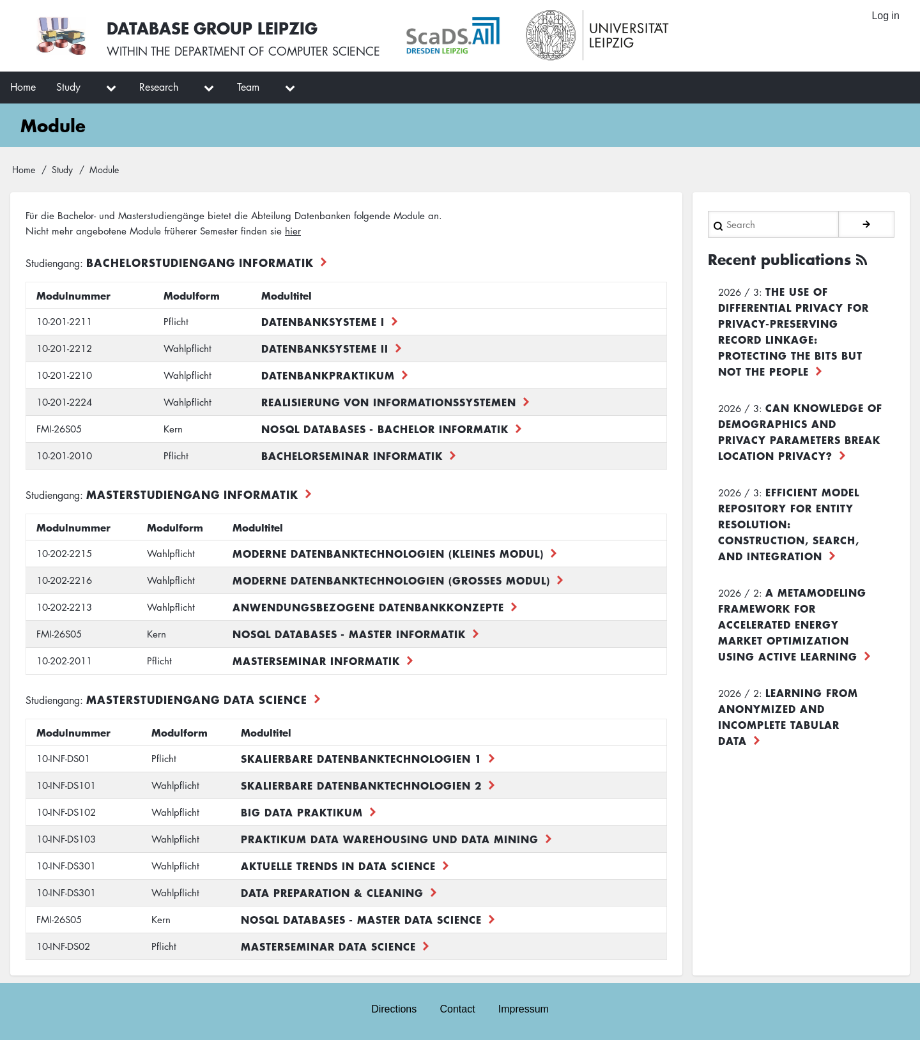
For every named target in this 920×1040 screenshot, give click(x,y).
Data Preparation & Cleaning (332, 892)
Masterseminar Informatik (316, 660)
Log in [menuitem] (885, 15)
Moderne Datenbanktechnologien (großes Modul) (391, 580)
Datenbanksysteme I (323, 321)
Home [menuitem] (23, 87)
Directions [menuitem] (394, 1009)
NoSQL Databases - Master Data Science (361, 919)
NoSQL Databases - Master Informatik (349, 633)
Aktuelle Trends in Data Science (338, 865)
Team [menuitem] (248, 87)
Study (62, 169)
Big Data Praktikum (302, 812)
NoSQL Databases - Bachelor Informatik (385, 428)
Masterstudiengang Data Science (196, 699)
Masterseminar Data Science (328, 946)
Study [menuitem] (68, 87)
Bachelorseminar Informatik (352, 455)
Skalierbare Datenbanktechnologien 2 (361, 785)
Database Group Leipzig (212, 28)
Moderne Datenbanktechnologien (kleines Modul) (388, 553)
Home (23, 169)
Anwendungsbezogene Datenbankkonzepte (368, 607)
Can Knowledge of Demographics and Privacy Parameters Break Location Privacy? (800, 431)
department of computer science (277, 51)
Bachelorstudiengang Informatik (200, 262)
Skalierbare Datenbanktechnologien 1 (361, 758)
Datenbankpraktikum (328, 375)
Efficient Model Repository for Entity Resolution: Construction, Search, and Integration (788, 523)
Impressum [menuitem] (523, 1009)
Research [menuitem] (158, 87)
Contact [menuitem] (457, 1009)
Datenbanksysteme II (324, 348)
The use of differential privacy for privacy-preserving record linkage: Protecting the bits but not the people (793, 331)
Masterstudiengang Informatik (192, 494)
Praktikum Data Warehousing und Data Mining (390, 838)
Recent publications (779, 259)
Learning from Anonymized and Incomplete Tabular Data (788, 716)
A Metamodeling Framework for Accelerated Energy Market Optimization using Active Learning (792, 624)
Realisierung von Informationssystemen (388, 401)
